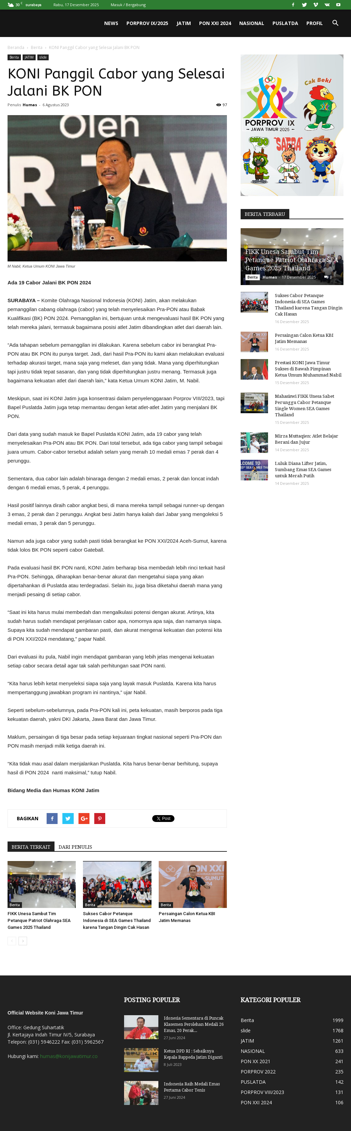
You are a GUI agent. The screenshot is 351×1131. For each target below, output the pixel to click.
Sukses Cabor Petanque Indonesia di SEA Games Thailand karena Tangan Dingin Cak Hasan (117, 920)
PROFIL (314, 23)
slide (43, 57)
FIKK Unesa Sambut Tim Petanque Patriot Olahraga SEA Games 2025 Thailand (39, 920)
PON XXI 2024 (215, 23)
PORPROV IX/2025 (147, 23)
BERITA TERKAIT (31, 847)
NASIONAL (251, 23)
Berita (37, 47)
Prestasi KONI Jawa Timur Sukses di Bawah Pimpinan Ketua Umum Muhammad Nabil (308, 369)
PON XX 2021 (255, 1061)
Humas (30, 104)
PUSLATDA (285, 23)
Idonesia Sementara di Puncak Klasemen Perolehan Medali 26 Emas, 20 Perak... (194, 1024)
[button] (335, 23)
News (111, 23)
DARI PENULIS (75, 847)
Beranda (16, 47)
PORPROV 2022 (258, 1071)
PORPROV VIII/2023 (262, 1092)
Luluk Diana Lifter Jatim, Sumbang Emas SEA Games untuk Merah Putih (303, 469)
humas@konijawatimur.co (69, 1056)
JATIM (184, 23)
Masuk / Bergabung (128, 4)
